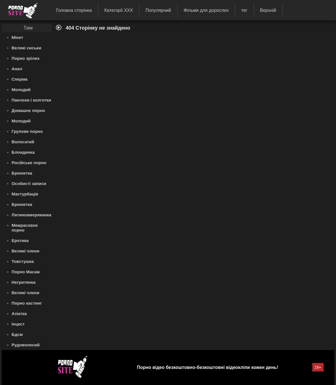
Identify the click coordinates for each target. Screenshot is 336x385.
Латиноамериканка (31, 214)
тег (244, 10)
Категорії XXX (118, 10)
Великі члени (25, 250)
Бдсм (17, 334)
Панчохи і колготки (31, 100)
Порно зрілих (25, 58)
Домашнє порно (28, 110)
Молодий (21, 89)
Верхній (268, 10)
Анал (17, 68)
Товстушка (23, 261)
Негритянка (24, 282)
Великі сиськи (26, 47)
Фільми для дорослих (206, 10)
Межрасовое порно (25, 227)
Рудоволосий (26, 344)
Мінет (17, 37)
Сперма (19, 79)
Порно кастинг (27, 303)
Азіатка (19, 313)
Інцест (18, 324)
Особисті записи (29, 183)
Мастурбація (25, 194)
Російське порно (29, 162)
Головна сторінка (74, 10)
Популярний (158, 10)
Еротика (20, 240)
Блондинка (23, 152)
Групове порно (27, 131)
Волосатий (23, 141)
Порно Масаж (26, 271)
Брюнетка (22, 173)
